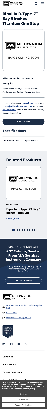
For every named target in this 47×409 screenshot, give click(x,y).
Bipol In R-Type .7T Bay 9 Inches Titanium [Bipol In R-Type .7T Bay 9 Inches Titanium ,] (23, 210)
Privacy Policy (29, 388)
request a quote (29, 103)
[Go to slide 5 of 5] (33, 230)
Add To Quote (23, 121)
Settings (23, 394)
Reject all (23, 399)
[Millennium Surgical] (14, 3)
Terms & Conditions (12, 372)
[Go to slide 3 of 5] (23, 230)
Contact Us (8, 356)
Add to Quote (12, 218)
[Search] (36, 3)
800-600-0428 (9, 109)
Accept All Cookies (23, 405)
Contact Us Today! (23, 280)
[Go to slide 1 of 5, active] (13, 230)
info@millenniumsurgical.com (18, 106)
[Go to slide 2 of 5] (18, 230)
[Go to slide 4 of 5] (28, 230)
